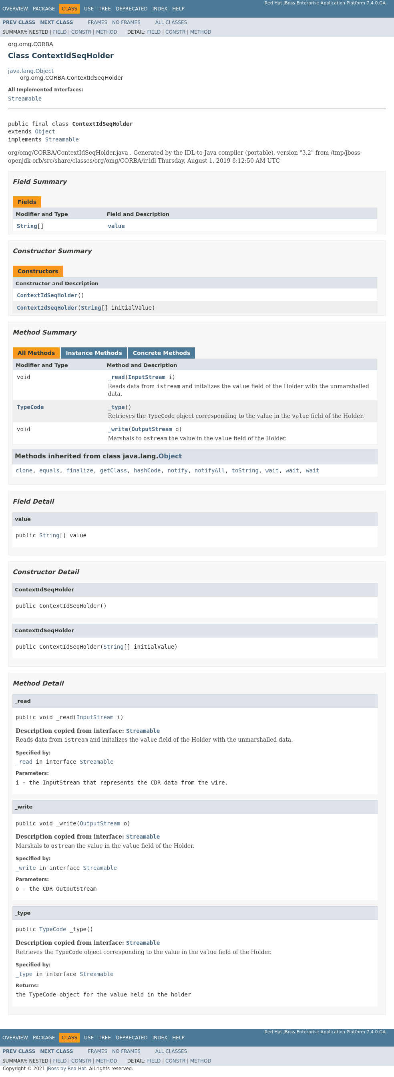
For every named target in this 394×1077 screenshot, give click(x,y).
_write (118, 429)
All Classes (171, 22)
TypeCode (30, 407)
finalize (79, 470)
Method (106, 32)
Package (44, 9)
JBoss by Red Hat (66, 1068)
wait (272, 470)
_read (116, 377)
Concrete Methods (162, 353)
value (116, 226)
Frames (98, 22)
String (27, 226)
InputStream (146, 377)
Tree (104, 9)
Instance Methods (94, 353)
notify (177, 470)
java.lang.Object (31, 71)
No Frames (126, 22)
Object (45, 131)
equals (49, 470)
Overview (15, 9)
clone (24, 470)
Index (160, 9)
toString (245, 470)
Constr (81, 32)
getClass (113, 470)
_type (116, 407)
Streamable (25, 98)
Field (59, 32)
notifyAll (210, 470)
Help (178, 9)
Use (89, 9)
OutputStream (152, 429)
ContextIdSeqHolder (47, 295)
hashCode (147, 470)
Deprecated (132, 9)
